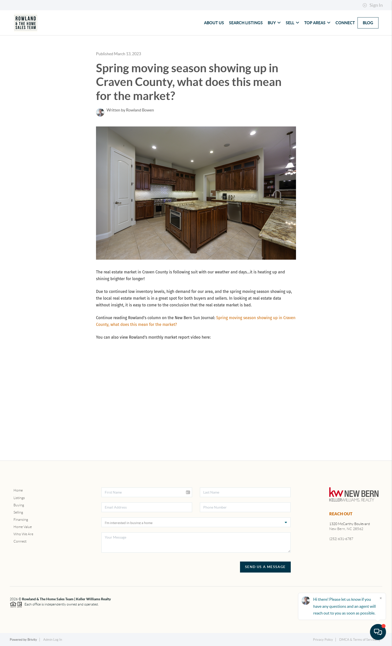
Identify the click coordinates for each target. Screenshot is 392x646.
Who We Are (23, 534)
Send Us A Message (265, 567)
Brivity (32, 640)
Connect (345, 22)
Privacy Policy (323, 640)
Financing (21, 520)
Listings (19, 498)
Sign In (372, 5)
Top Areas (317, 22)
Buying (19, 505)
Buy (274, 22)
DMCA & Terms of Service (358, 640)
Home (18, 490)
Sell (292, 22)
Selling (18, 512)
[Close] (381, 598)
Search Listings (246, 22)
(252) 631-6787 (341, 539)
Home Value (23, 527)
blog (368, 22)
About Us (214, 22)
